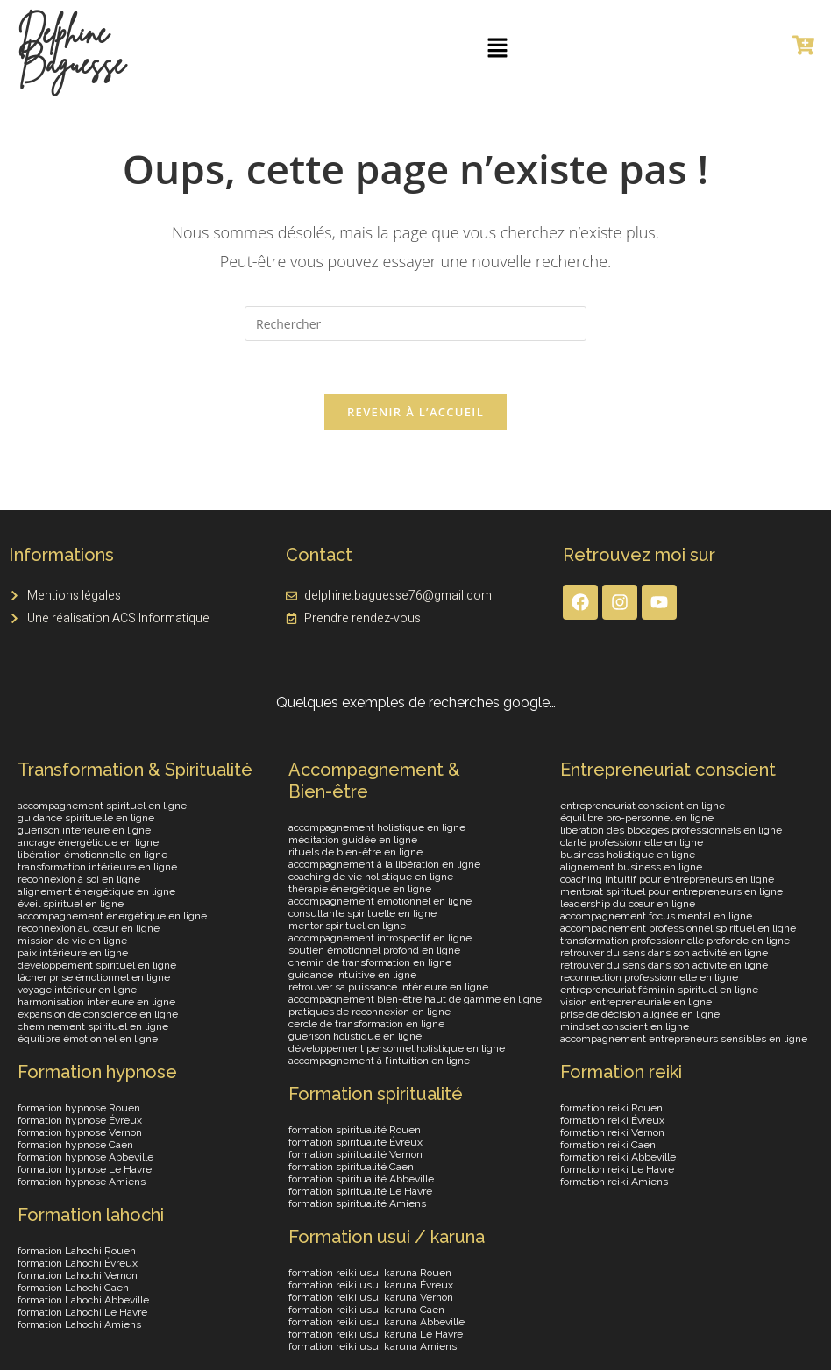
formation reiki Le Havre (617, 1169)
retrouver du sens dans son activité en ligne (664, 953)
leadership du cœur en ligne (627, 904)
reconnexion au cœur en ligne (89, 928)
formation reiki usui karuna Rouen (369, 1273)
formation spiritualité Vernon (355, 1154)
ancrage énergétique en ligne (88, 842)
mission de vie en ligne (72, 940)
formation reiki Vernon (612, 1132)
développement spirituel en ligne (97, 965)
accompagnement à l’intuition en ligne (379, 1060)
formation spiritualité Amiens (357, 1203)
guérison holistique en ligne (355, 1036)
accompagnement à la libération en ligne (384, 864)
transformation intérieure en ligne (97, 867)
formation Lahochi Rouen (77, 1251)
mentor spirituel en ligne (347, 925)
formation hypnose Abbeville (85, 1157)
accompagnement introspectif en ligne (380, 938)
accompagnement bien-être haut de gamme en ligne (415, 999)
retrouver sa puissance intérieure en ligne (388, 987)
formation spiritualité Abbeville (361, 1179)
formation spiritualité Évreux (355, 1142)
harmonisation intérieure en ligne (96, 1002)
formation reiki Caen (608, 1145)
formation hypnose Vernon (80, 1132)
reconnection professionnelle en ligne (649, 977)
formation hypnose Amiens (82, 1181)
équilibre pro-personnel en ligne (637, 818)
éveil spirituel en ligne (71, 904)
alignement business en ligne (631, 867)
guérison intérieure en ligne (84, 830)
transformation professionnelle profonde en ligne (675, 940)
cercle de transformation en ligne (366, 1024)
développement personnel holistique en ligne (396, 1048)
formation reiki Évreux (612, 1120)
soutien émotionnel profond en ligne (374, 950)
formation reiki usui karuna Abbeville (376, 1322)
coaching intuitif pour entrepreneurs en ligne (667, 879)
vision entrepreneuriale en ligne (636, 1002)
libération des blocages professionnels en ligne (671, 830)
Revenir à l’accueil (415, 412)
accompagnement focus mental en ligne (656, 916)
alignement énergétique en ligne (96, 891)
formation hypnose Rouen (79, 1108)
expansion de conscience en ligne (98, 1014)
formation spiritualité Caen (351, 1167)
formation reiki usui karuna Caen (366, 1309)
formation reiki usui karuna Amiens (372, 1346)
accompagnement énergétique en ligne (112, 916)
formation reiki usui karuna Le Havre (375, 1334)
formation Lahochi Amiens (79, 1324)
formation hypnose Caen (75, 1145)
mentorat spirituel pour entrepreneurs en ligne (671, 891)
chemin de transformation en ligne (369, 962)
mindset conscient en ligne (624, 1026)
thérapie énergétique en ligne (359, 889)
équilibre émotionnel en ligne (88, 1039)
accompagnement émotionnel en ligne (380, 901)
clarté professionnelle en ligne (631, 842)
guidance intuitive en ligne (352, 975)
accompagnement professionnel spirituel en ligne (678, 928)
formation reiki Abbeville (618, 1157)
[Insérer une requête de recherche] (415, 323)
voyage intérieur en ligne (77, 989)
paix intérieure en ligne (73, 953)
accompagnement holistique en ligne (376, 827)
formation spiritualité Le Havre (360, 1191)
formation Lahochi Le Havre (82, 1312)
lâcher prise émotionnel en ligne (94, 977)
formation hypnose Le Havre (85, 1169)
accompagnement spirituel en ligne (102, 805)
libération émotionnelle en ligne (92, 854)
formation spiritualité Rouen (354, 1130)
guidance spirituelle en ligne (86, 818)
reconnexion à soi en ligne (79, 879)
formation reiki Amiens (614, 1181)
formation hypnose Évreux (80, 1120)
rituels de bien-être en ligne (355, 852)
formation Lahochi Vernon (78, 1275)
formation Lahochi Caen (73, 1287)
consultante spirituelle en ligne (362, 913)
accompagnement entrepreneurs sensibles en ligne (683, 1039)
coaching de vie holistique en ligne (370, 876)
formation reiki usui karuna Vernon (370, 1297)
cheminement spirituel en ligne (93, 1026)
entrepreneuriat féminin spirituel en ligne (659, 989)
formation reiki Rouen (611, 1108)
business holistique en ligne (627, 854)
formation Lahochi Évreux (78, 1263)
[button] (497, 48)
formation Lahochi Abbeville (83, 1300)
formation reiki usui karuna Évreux (370, 1285)
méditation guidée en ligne (352, 840)
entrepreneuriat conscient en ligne (642, 805)
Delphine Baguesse (71, 48)
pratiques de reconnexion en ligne (369, 1011)
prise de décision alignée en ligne (640, 1014)
